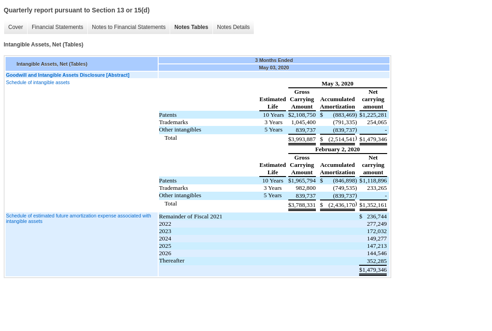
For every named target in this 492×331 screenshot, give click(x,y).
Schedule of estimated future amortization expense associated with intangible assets (78, 218)
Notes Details (233, 27)
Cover (15, 27)
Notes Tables (191, 27)
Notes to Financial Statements (129, 27)
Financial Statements (57, 27)
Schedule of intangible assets (38, 82)
